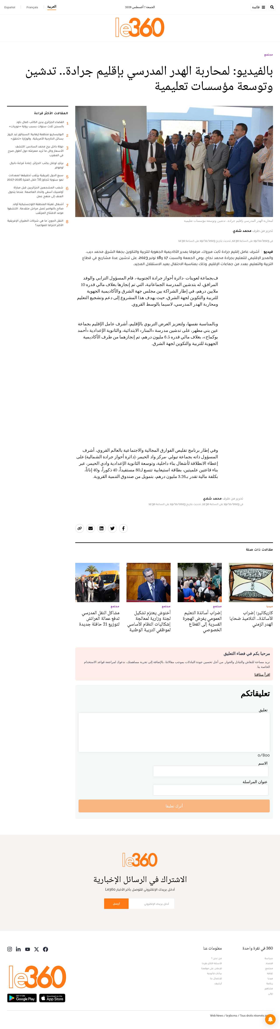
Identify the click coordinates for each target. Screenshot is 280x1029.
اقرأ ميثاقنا (262, 675)
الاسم (263, 763)
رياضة (269, 983)
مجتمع (268, 54)
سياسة (269, 958)
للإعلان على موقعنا (211, 968)
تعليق (263, 710)
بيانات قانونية (214, 973)
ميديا (270, 978)
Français (32, 7)
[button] (270, 1019)
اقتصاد (269, 963)
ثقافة (270, 973)
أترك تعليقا (174, 806)
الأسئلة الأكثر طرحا (212, 963)
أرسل (116, 903)
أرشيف (218, 983)
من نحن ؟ (216, 958)
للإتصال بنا (216, 978)
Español (9, 7)
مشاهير (269, 988)
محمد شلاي (242, 231)
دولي (270, 993)
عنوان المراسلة (255, 781)
